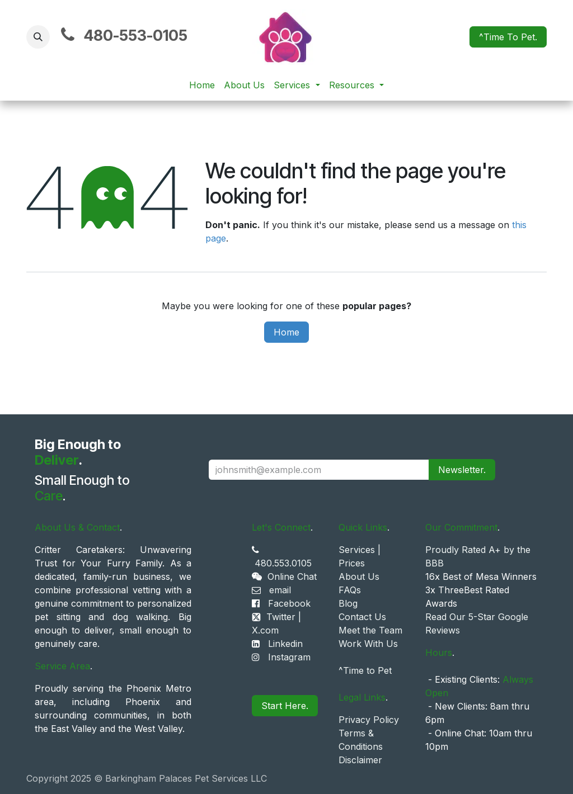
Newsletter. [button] (462, 469)
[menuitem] (202, 85)
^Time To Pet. (508, 36)
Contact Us (362, 616)
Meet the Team (370, 630)
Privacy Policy (369, 719)
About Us (359, 576)
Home (286, 332)
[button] (38, 37)
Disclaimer (360, 759)
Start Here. (284, 705)
